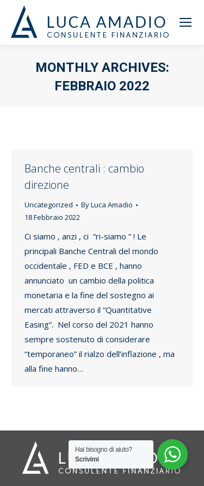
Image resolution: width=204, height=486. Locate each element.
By (107, 205)
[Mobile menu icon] (185, 22)
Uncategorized (48, 205)
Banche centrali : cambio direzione (84, 176)
